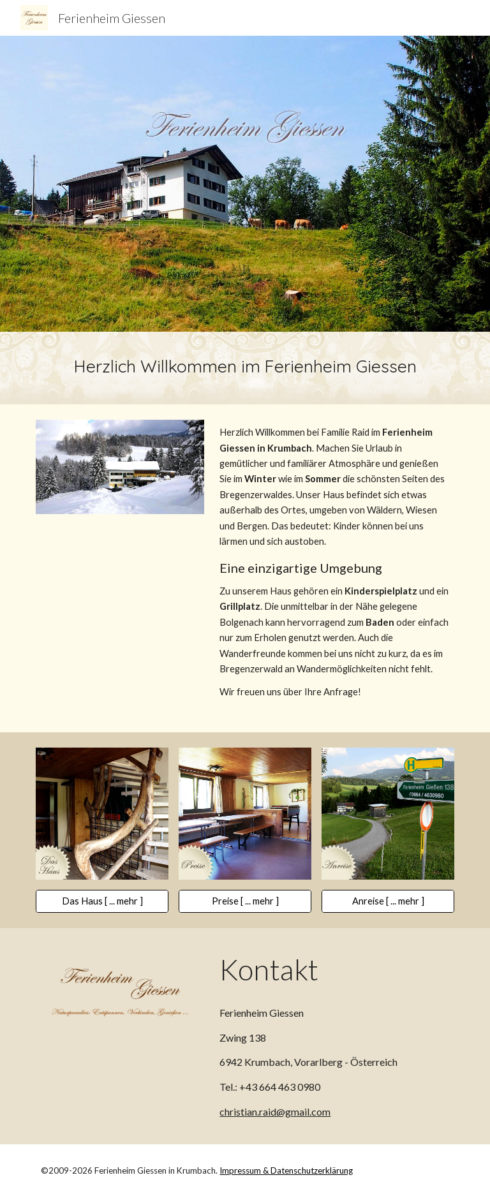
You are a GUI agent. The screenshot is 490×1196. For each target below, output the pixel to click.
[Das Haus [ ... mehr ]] (101, 901)
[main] (245, 368)
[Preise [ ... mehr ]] (244, 901)
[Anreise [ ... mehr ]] (387, 901)
